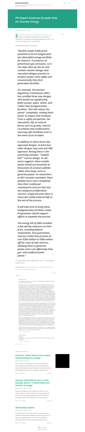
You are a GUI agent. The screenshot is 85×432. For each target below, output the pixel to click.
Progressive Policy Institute (34, 34)
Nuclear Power (36, 267)
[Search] (64, 3)
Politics (21, 269)
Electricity (43, 267)
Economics (33, 269)
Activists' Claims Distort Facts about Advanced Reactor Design (33, 356)
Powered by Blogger (42, 427)
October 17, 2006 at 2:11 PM (24, 331)
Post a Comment (18, 344)
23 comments (21, 373)
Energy (17, 269)
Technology (27, 269)
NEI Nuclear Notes (21, 3)
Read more (49, 373)
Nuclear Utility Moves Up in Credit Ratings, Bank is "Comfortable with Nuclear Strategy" (32, 383)
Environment (49, 267)
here (51, 39)
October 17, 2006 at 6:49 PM (24, 341)
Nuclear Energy (28, 267)
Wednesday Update (24, 407)
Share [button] (62, 34)
